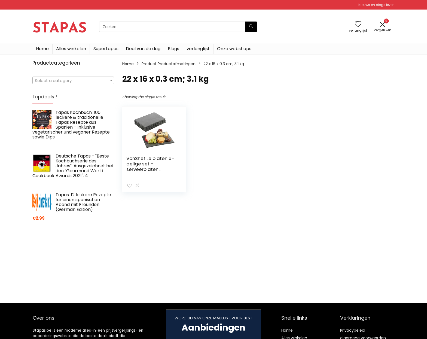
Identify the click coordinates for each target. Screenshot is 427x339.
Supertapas (105, 49)
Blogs (173, 49)
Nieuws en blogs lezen (376, 4)
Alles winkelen (71, 49)
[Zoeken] (251, 27)
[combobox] (73, 80)
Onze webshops (234, 49)
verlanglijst (198, 49)
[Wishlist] (358, 24)
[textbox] (73, 80)
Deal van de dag (143, 49)
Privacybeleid (352, 330)
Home (42, 49)
